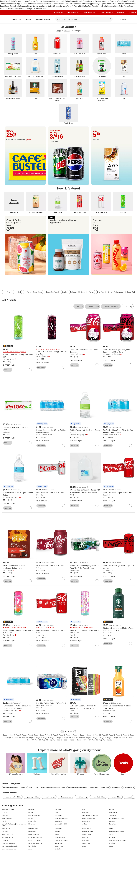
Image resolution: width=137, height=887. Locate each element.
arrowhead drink (87, 831)
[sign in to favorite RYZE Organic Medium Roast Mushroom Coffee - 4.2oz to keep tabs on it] (30, 580)
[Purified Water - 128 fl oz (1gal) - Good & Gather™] (18, 493)
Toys (38, 4)
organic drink (86, 828)
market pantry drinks (12, 797)
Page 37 (124, 737)
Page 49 (102, 740)
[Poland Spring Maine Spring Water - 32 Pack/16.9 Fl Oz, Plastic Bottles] (85, 566)
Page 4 (24, 735)
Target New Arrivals (7, 1)
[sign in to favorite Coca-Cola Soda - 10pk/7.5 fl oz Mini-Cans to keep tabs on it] (63, 645)
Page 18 (119, 735)
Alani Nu (6, 359)
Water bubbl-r (117, 787)
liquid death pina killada (90, 815)
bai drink (58, 809)
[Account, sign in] (121, 19)
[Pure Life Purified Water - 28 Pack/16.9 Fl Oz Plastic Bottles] (51, 704)
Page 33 (96, 737)
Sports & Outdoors (29, 4)
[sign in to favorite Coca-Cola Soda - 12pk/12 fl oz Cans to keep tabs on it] (130, 505)
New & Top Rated (52, 292)
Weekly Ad (111, 6)
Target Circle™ (58, 12)
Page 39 (30, 740)
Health (6, 4)
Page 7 (43, 735)
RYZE (5, 570)
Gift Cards (117, 4)
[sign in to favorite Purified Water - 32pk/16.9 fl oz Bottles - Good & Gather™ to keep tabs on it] (63, 445)
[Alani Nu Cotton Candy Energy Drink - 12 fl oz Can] (85, 631)
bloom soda (59, 846)
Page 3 (18, 735)
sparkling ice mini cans (116, 818)
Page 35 (110, 737)
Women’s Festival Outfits (76, 6)
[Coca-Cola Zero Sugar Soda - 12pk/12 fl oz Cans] (118, 566)
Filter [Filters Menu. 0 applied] (7, 292)
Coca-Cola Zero (108, 354)
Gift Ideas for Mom (22, 1)
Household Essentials (109, 1)
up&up (72, 494)
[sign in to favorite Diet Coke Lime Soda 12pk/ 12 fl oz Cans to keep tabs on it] (30, 442)
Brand (83, 292)
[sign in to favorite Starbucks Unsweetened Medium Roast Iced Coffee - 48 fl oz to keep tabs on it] (130, 643)
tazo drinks (32, 846)
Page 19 (126, 735)
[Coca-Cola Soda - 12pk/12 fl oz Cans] (118, 492)
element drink (86, 834)
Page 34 (103, 737)
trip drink (5, 812)
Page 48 (95, 740)
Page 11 (69, 735)
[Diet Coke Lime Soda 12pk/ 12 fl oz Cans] (18, 428)
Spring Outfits (47, 6)
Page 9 (55, 735)
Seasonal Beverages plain (77, 787)
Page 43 (59, 740)
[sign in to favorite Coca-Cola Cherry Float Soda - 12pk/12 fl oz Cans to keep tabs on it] (96, 364)
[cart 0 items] (132, 19)
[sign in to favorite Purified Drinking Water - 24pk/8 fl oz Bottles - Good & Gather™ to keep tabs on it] (30, 721)
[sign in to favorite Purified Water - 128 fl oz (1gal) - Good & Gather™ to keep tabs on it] (30, 507)
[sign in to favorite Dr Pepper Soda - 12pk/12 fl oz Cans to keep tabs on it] (63, 578)
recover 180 (86, 843)
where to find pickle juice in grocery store (14, 824)
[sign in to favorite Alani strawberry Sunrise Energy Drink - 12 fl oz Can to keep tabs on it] (30, 645)
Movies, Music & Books (67, 4)
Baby (120, 1)
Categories (17, 19)
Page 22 (17, 737)
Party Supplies (100, 4)
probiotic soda (33, 828)
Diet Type (100, 292)
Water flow (105, 787)
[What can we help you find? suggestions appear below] (84, 19)
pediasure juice (60, 837)
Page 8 (49, 735)
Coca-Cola (73, 354)
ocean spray (6, 828)
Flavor (91, 292)
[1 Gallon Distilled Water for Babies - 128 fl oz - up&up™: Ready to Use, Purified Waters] (85, 491)
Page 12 (76, 735)
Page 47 (87, 740)
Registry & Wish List (106, 12)
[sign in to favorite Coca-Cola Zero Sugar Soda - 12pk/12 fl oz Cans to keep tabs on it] (130, 580)
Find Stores (41, 8)
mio (56, 812)
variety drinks (115, 797)
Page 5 (30, 735)
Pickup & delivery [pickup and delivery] (44, 19)
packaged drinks (31, 797)
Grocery (98, 1)
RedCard (24, 8)
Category (73, 292)
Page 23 (25, 737)
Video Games (53, 4)
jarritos (30, 818)
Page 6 (36, 735)
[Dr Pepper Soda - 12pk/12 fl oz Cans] (51, 565)
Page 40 (37, 740)
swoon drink (113, 812)
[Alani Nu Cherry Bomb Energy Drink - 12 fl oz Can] (51, 352)
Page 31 (82, 737)
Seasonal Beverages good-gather (53, 787)
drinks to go (82, 797)
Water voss (94, 787)
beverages (58, 815)
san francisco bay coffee (10, 846)
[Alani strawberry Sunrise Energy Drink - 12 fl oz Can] (18, 631)
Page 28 (60, 737)
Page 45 (73, 740)
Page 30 (75, 737)
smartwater (32, 821)
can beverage (49, 797)
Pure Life (39, 708)
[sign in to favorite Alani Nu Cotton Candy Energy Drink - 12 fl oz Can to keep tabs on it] (96, 645)
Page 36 (117, 737)
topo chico (112, 815)
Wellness (12, 4)
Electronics (44, 4)
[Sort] (17, 292)
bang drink (85, 840)
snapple (111, 809)
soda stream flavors (35, 837)
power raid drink (7, 837)
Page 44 (66, 740)
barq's (84, 846)
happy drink (86, 821)
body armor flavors (61, 818)
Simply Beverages (109, 710)
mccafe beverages (61, 840)
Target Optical (10, 6)
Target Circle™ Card (73, 12)
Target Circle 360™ (90, 12)
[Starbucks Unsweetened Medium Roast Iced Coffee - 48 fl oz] (118, 629)
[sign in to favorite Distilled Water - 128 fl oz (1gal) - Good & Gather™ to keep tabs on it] (96, 445)
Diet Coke (6, 432)
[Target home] (4, 19)
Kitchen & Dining (63, 1)
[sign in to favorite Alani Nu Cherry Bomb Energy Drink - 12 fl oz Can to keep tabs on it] (63, 367)
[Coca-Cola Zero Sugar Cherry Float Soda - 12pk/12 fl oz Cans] (118, 350)
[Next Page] (133, 787)
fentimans (112, 821)
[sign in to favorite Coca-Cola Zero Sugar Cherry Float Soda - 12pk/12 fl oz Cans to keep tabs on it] (130, 364)
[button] (8, 346)
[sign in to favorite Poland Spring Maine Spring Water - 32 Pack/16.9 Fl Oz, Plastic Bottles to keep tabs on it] (96, 580)
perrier (30, 812)
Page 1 (6, 735)
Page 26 (46, 737)
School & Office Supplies (85, 4)
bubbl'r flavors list (8, 834)
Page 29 (67, 737)
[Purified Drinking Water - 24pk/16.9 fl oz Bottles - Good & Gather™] (118, 431)
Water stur (128, 787)
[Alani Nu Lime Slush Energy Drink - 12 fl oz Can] (18, 355)
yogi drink (112, 837)
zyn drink (5, 840)
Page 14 (90, 735)
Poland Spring (74, 570)
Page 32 (89, 737)
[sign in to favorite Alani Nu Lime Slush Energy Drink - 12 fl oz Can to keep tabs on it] (30, 369)
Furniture (91, 1)
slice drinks (112, 824)
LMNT (72, 710)
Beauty (124, 1)
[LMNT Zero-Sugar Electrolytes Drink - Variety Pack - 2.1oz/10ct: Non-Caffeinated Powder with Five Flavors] (85, 707)
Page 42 (52, 740)
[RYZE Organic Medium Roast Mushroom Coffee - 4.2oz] (18, 566)
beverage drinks (65, 797)
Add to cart (7, 370)
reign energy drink (8, 809)
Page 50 (109, 740)
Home (54, 1)
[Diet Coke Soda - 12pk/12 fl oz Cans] (51, 492)
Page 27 (53, 737)
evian (57, 834)
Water (23, 787)
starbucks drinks (33, 815)
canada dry (5, 815)
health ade (32, 831)
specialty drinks (98, 797)
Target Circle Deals (99, 6)
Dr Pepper (39, 568)
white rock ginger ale (9, 849)
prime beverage (7, 818)
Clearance (23, 6)
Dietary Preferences (115, 292)
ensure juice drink (61, 824)
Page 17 (112, 735)
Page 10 (62, 735)
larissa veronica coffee (116, 831)
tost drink (58, 849)
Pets (123, 4)
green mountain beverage (117, 840)
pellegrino (31, 809)
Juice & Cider (33, 787)
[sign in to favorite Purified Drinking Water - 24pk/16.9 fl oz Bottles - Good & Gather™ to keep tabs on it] (130, 445)
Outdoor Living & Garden (79, 1)
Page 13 (83, 735)
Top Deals (88, 6)
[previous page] (62, 731)
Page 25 (39, 737)
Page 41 (45, 740)
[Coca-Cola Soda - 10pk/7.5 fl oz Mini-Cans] (51, 631)
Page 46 (80, 740)
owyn (83, 809)
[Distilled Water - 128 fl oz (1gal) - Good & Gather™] (85, 431)
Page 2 (12, 735)
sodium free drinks (34, 840)
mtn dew (5, 821)
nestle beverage (33, 834)
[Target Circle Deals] (33, 292)
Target (59, 31)
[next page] (75, 731)
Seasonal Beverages (10, 787)
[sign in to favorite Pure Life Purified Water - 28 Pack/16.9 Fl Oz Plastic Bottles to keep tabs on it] (63, 718)
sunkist (57, 831)
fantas (111, 846)
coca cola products (8, 843)
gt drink (111, 834)
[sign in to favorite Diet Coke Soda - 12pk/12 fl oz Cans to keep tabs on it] (63, 505)
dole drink (85, 837)
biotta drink (32, 824)
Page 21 (10, 737)
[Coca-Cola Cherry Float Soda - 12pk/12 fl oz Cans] (85, 350)
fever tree (112, 843)
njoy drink (5, 831)
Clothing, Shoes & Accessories (40, 1)
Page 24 (32, 737)
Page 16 (105, 735)
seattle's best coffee (88, 818)
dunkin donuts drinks (35, 843)
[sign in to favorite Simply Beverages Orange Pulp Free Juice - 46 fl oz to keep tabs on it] (130, 721)
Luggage (19, 4)
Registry (17, 8)
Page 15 (98, 735)
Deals (17, 6)
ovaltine (84, 824)
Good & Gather (41, 435)
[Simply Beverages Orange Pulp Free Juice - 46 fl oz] (118, 707)
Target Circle (32, 8)
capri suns (58, 821)
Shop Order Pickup (122, 6)
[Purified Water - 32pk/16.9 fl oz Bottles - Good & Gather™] (51, 431)
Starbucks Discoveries (109, 633)
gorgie (111, 828)
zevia (30, 849)
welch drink (59, 843)
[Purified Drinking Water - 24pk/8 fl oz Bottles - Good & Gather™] (18, 707)
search (111, 19)
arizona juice (86, 812)
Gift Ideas (109, 4)
